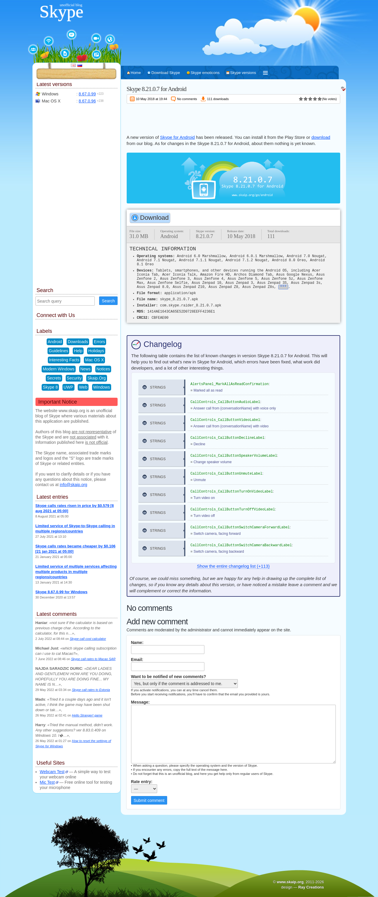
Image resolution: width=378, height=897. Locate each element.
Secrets (54, 378)
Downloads (78, 341)
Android (55, 341)
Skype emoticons (205, 72)
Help (78, 350)
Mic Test (47, 782)
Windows (101, 387)
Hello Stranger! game (87, 715)
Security (74, 378)
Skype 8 (50, 387)
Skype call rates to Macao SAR (93, 659)
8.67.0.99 (87, 94)
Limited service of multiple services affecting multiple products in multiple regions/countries (76, 571)
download (320, 137)
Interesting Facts (64, 360)
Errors (99, 341)
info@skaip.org (73, 484)
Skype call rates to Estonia (91, 690)
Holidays (96, 350)
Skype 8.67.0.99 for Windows (61, 592)
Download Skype (165, 72)
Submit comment (149, 800)
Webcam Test (52, 771)
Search (108, 301)
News (85, 369)
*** (283, 286)
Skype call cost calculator (88, 638)
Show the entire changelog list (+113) (233, 566)
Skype (62, 11)
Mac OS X (94, 360)
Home (136, 72)
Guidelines (58, 350)
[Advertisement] (233, 118)
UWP (68, 387)
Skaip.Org (96, 378)
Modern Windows (58, 369)
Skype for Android (177, 137)
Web (83, 387)
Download (154, 217)
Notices (103, 369)
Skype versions (243, 72)
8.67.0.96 (87, 101)
